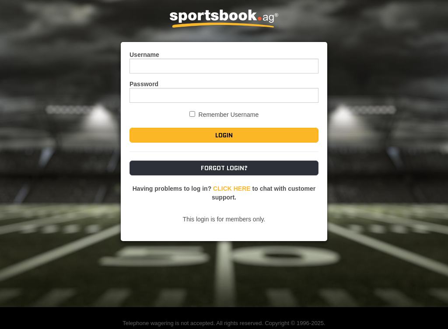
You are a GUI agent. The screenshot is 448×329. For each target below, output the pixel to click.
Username (144, 54)
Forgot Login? (224, 168)
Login (224, 135)
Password (144, 84)
